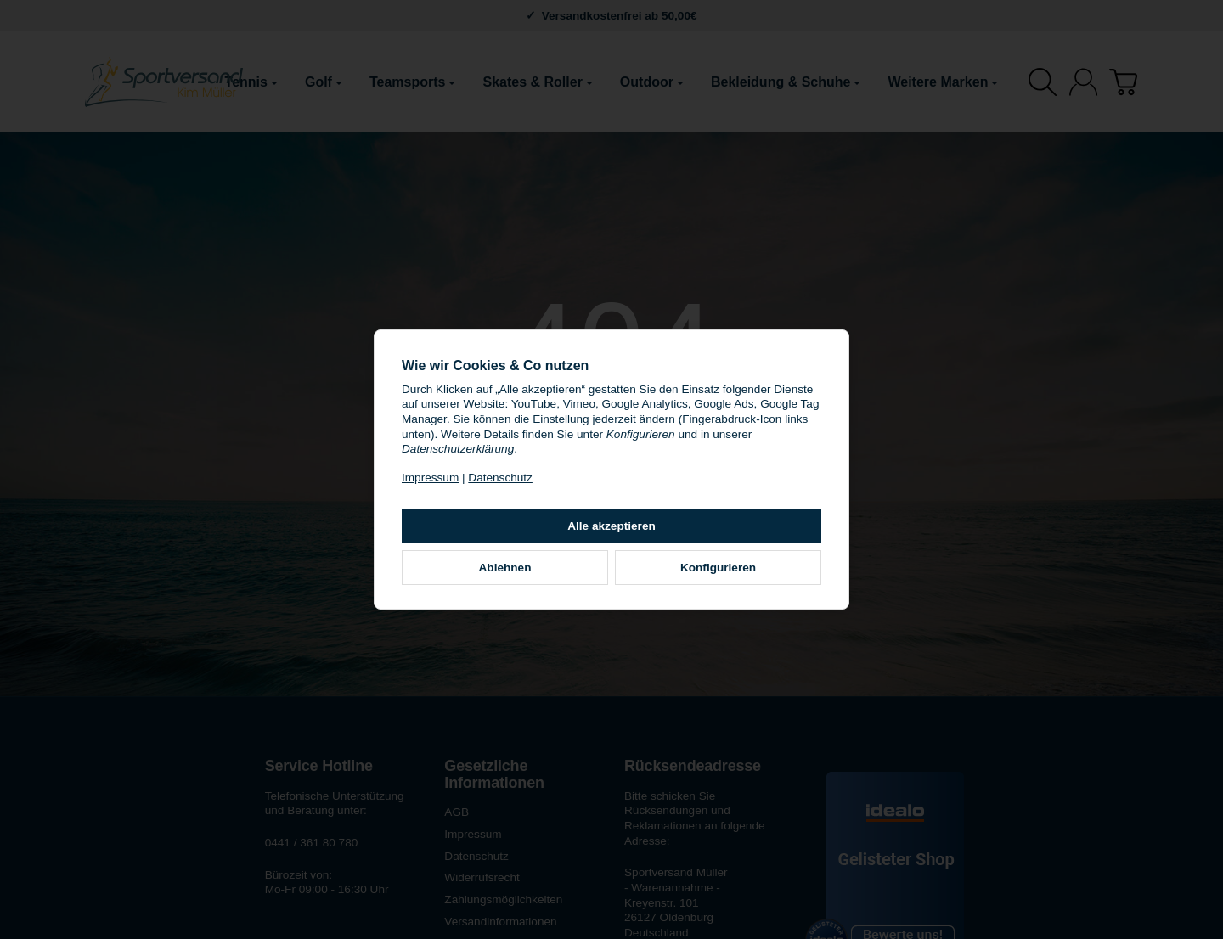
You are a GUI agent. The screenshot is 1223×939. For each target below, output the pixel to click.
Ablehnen (505, 567)
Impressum (430, 477)
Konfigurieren (718, 567)
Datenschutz (500, 477)
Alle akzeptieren (611, 526)
